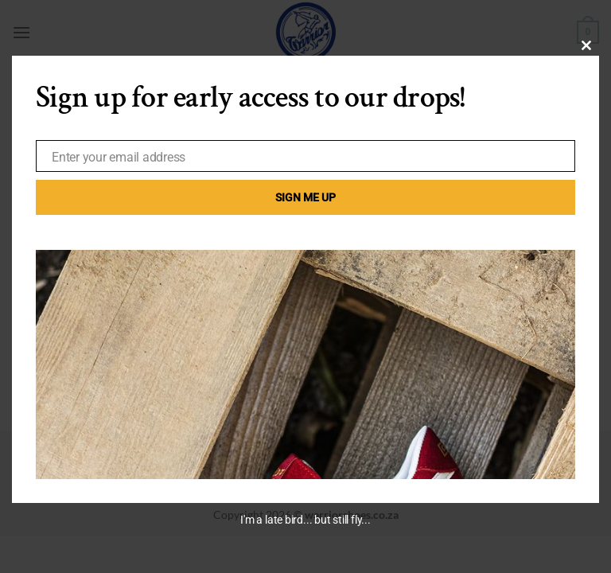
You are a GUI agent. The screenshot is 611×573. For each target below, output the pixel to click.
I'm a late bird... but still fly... (305, 519)
